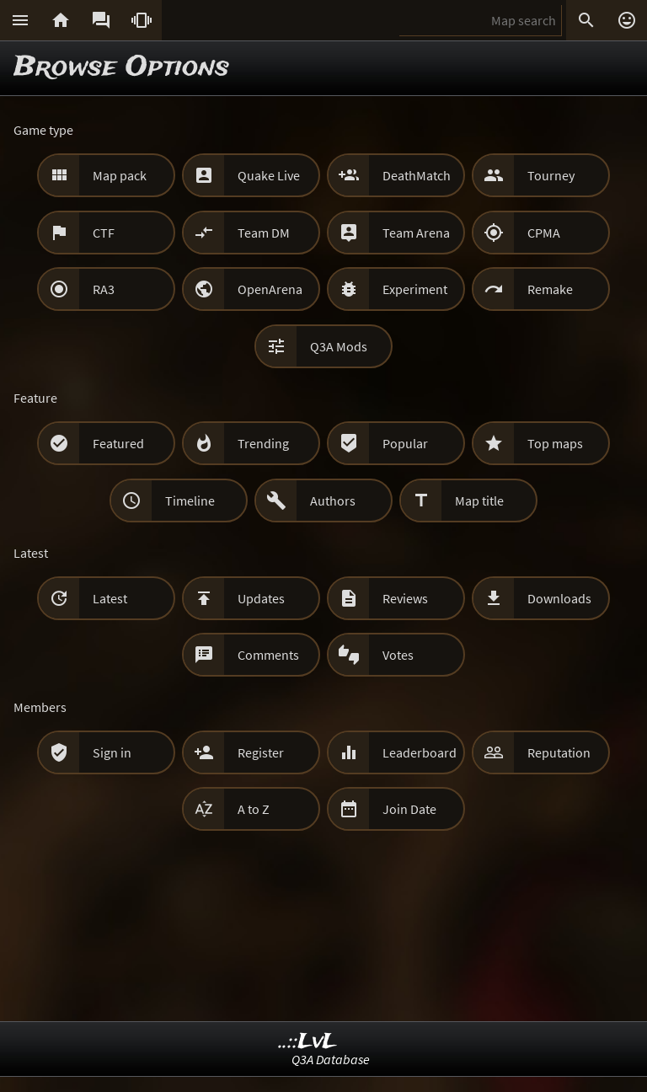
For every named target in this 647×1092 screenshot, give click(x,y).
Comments (268, 654)
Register (261, 752)
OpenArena (270, 289)
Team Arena (416, 232)
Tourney (551, 175)
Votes (398, 654)
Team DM (264, 232)
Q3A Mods (338, 346)
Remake (550, 289)
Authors (333, 500)
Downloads (559, 598)
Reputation (559, 752)
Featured (118, 443)
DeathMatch (416, 175)
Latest (110, 598)
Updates (261, 598)
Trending (263, 443)
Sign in (112, 752)
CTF (104, 232)
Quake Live (269, 175)
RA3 (104, 289)
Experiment (414, 289)
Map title (479, 500)
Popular (405, 443)
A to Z (254, 808)
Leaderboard (419, 752)
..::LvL (308, 1042)
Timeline (190, 500)
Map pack (120, 175)
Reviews (405, 598)
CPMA (543, 232)
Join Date (409, 808)
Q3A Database (330, 1059)
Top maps (555, 443)
